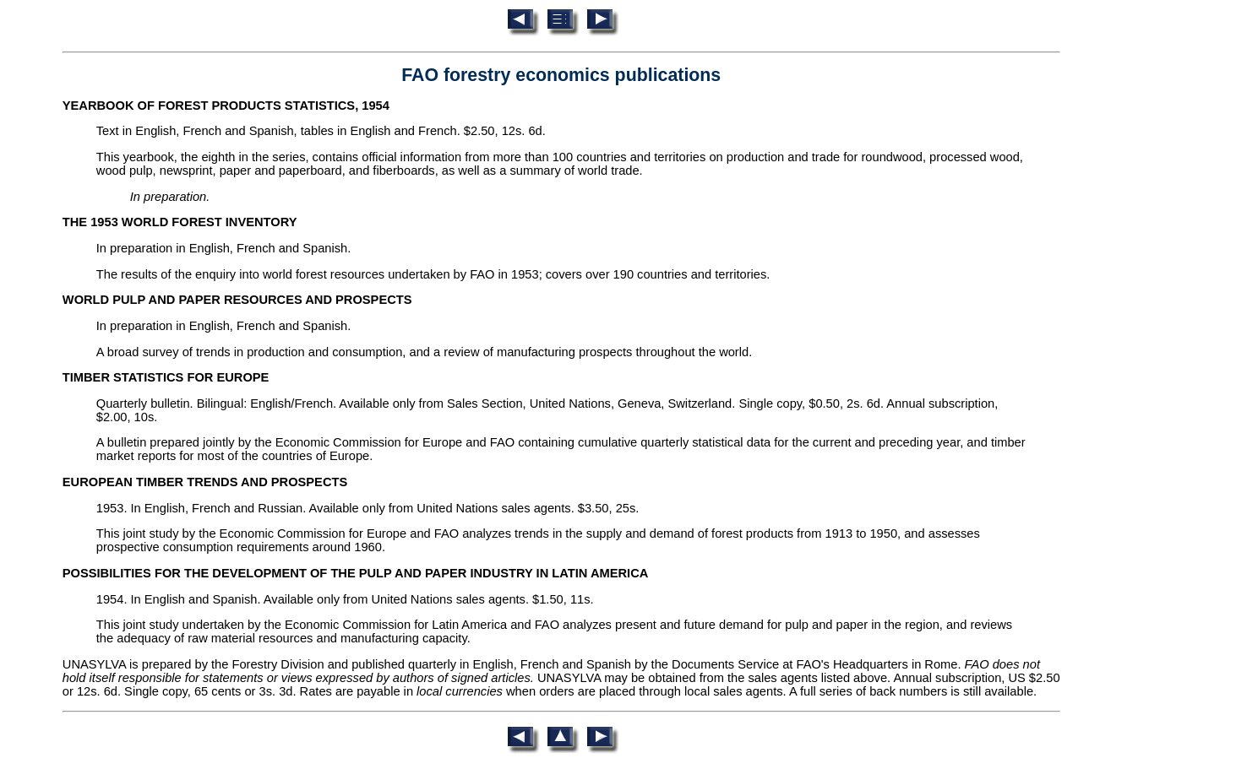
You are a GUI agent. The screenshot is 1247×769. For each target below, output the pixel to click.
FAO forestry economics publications (561, 75)
